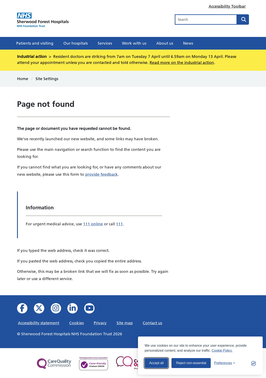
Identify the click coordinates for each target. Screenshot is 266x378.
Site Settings (47, 78)
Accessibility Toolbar (227, 6)
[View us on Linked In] (75, 309)
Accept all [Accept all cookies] (156, 363)
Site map (125, 322)
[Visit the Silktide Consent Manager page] (253, 363)
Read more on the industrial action (182, 62)
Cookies (76, 322)
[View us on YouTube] (92, 309)
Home (22, 78)
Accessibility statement (38, 322)
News (188, 43)
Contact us (152, 322)
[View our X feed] (42, 309)
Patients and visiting (34, 43)
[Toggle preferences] (224, 363)
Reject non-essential (191, 363)
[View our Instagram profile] (59, 309)
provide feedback (101, 174)
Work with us (134, 43)
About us (164, 43)
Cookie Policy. (222, 350)
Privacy (100, 322)
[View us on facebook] (25, 309)
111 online (93, 223)
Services (105, 43)
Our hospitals (75, 43)
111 (119, 223)
